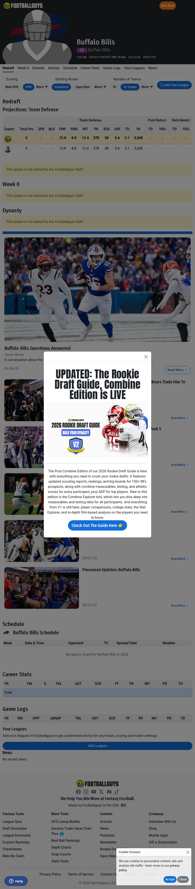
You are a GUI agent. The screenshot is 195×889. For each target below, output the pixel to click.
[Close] (188, 852)
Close (183, 879)
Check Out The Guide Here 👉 (97, 525)
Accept (170, 879)
